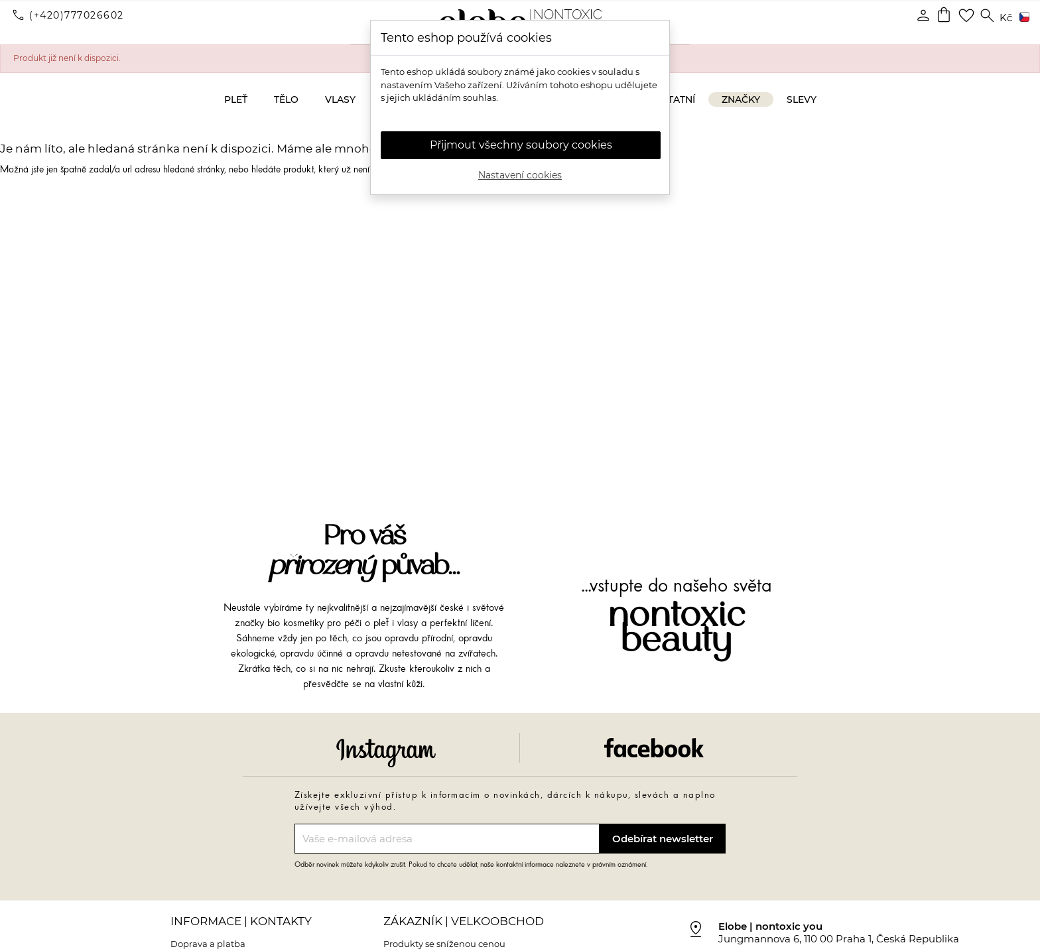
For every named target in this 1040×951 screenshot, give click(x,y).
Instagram (386, 753)
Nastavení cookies (520, 175)
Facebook (654, 748)
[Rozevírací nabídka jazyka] (1022, 18)
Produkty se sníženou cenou (444, 943)
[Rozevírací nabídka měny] (1006, 18)
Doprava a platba (207, 943)
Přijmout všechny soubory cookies (521, 145)
